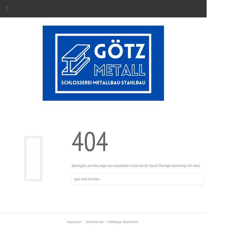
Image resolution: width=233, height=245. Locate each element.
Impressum (74, 222)
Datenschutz (94, 222)
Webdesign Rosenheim (123, 222)
